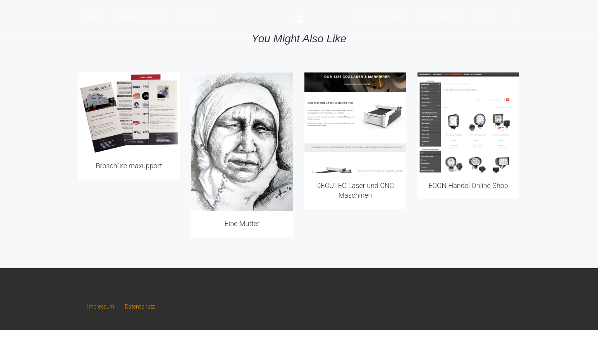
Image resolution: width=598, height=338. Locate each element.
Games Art (197, 17)
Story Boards (439, 17)
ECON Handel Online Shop (468, 185)
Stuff (485, 17)
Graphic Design (141, 17)
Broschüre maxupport (129, 166)
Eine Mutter (242, 223)
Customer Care (379, 17)
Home (94, 17)
